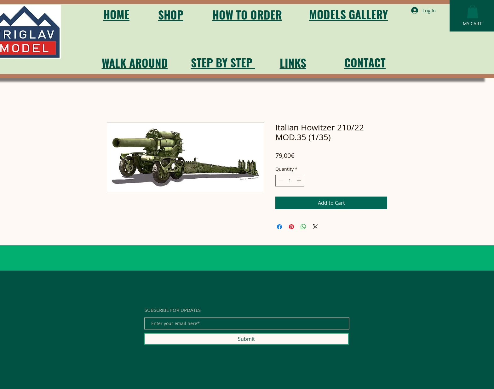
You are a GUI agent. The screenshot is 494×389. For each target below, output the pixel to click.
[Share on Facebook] (279, 227)
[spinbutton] (290, 180)
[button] (472, 11)
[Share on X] (315, 227)
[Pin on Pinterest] (291, 227)
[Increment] (299, 180)
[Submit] (246, 339)
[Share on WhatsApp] (303, 227)
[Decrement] (280, 180)
